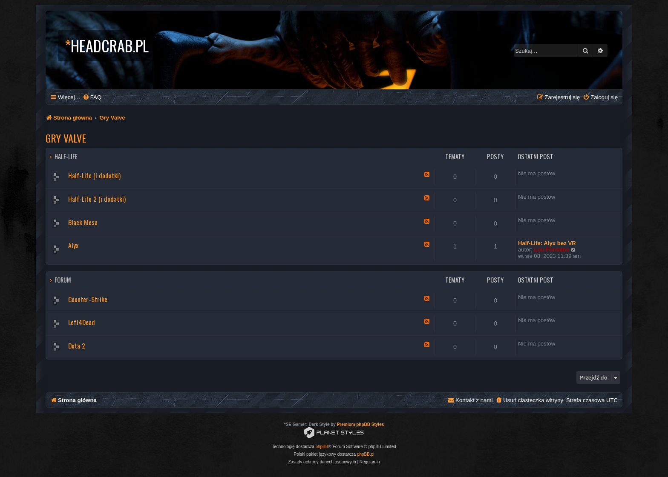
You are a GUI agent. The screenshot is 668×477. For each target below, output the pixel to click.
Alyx (73, 245)
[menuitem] (92, 97)
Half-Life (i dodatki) (94, 175)
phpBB (322, 446)
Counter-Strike (87, 299)
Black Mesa (83, 222)
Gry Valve (66, 138)
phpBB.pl (365, 454)
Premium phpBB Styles (360, 424)
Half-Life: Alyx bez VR (547, 243)
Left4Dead (81, 322)
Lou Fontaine (551, 249)
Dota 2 (76, 345)
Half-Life (66, 156)
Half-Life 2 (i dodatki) (97, 199)
